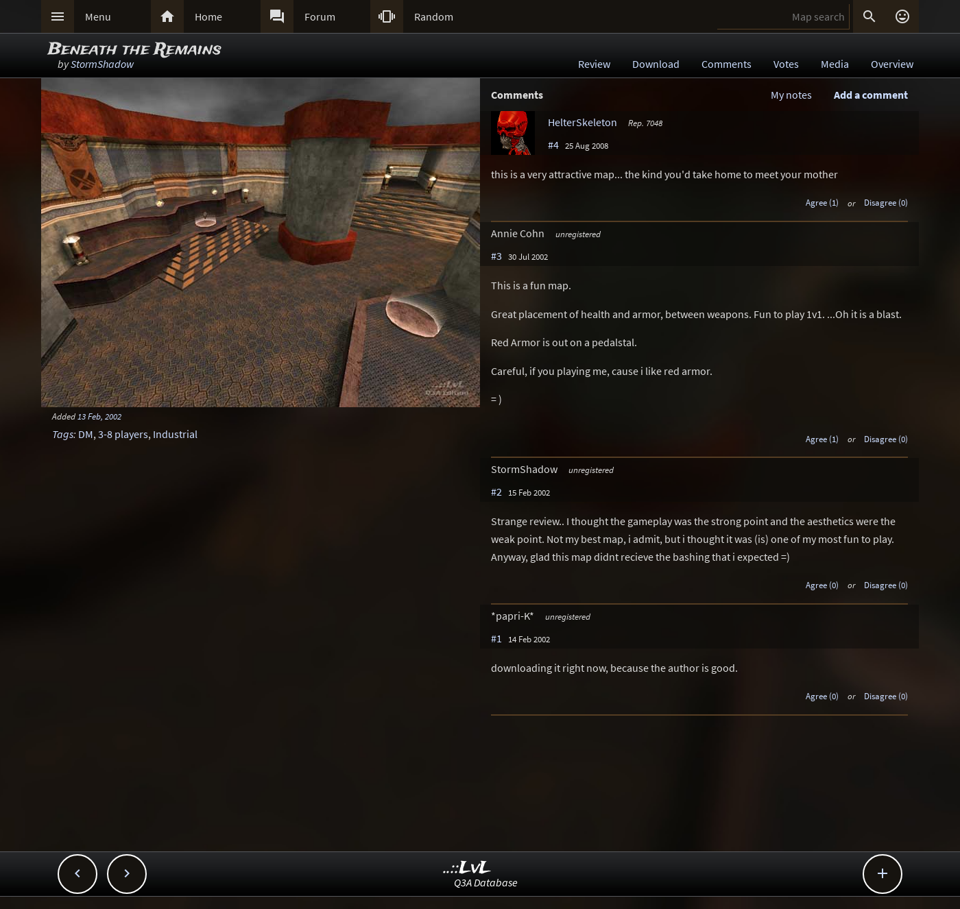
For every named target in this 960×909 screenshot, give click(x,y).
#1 (496, 638)
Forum (319, 16)
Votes (786, 64)
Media (835, 64)
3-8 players (123, 434)
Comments (726, 64)
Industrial (175, 434)
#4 (553, 145)
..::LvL (467, 868)
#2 (496, 491)
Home (208, 16)
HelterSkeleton (582, 122)
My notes (791, 94)
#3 (496, 256)
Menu (98, 16)
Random (433, 16)
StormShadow (102, 64)
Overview (892, 64)
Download (656, 64)
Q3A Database (486, 882)
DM (85, 434)
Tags (62, 434)
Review (594, 64)
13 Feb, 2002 (99, 416)
